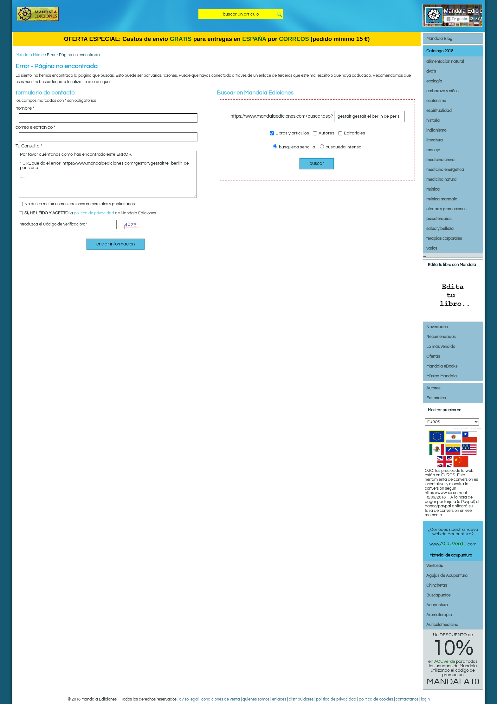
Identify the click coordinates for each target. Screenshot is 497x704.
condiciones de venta (220, 699)
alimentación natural (445, 61)
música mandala (441, 199)
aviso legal (189, 699)
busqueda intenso (340, 146)
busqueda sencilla (294, 146)
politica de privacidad (336, 699)
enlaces (279, 699)
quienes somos (255, 699)
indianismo (436, 130)
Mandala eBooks (441, 366)
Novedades (437, 327)
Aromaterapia (439, 615)
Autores (323, 133)
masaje (433, 150)
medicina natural (441, 179)
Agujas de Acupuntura (447, 575)
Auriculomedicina (442, 625)
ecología (434, 81)
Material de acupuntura (450, 555)
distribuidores (301, 699)
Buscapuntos (438, 595)
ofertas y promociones (446, 209)
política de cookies (376, 699)
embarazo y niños (442, 91)
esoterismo (436, 101)
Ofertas (433, 356)
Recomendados (440, 337)
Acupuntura (437, 605)
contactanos (407, 699)
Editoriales (351, 133)
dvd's (431, 71)
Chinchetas (436, 585)
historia (433, 120)
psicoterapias (438, 219)
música (433, 189)
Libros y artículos (289, 133)
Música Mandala (441, 376)
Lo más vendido (440, 346)
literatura (434, 140)
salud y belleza (440, 228)
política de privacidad (94, 213)
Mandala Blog (439, 38)
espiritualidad (439, 110)
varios (431, 248)
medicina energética (445, 169)
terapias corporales (444, 238)
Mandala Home (30, 55)
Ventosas (434, 566)
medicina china (440, 160)
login (425, 699)
